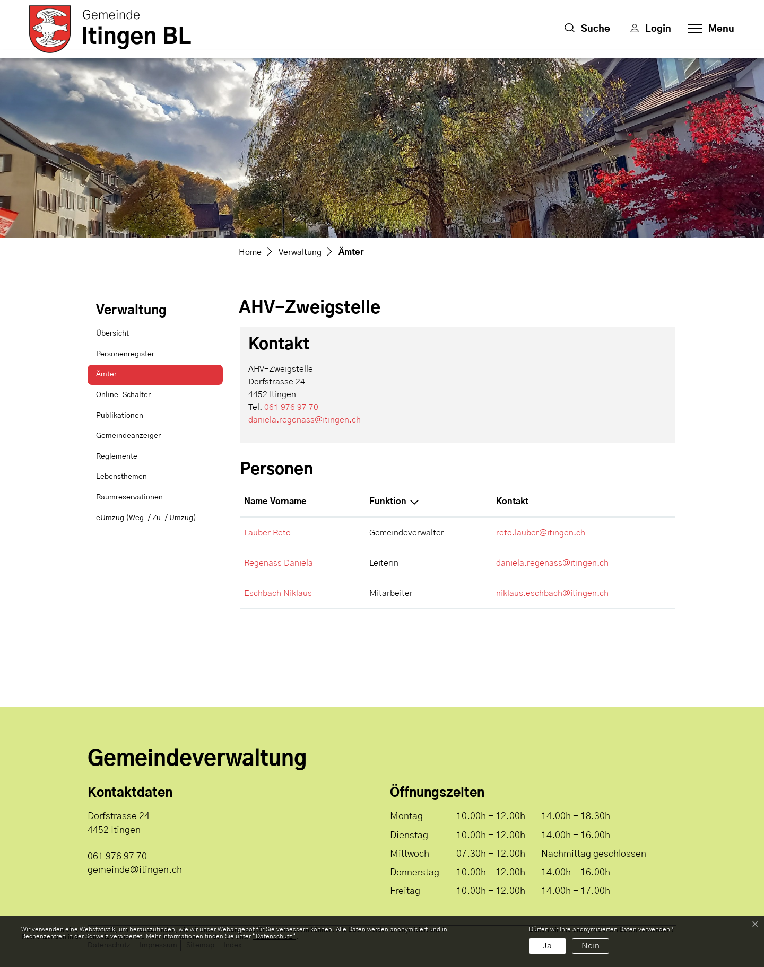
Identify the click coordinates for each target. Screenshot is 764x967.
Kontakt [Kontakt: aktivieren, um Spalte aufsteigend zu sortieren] (512, 501)
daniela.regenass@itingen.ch (304, 420)
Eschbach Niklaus (278, 593)
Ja (547, 946)
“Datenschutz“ (274, 936)
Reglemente (116, 456)
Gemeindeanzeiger (128, 435)
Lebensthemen (121, 476)
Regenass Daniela (278, 563)
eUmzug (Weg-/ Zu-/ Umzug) (146, 518)
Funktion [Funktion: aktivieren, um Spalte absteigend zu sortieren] (387, 501)
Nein (590, 946)
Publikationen (119, 415)
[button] (587, 29)
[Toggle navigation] (708, 29)
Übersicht (112, 333)
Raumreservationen (129, 497)
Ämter (123, 378)
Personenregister (125, 354)
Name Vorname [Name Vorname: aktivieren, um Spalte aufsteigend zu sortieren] (275, 501)
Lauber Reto (267, 533)
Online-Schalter (123, 395)
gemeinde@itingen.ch (135, 870)
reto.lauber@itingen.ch (540, 533)
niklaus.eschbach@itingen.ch (552, 593)
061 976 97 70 (291, 407)
